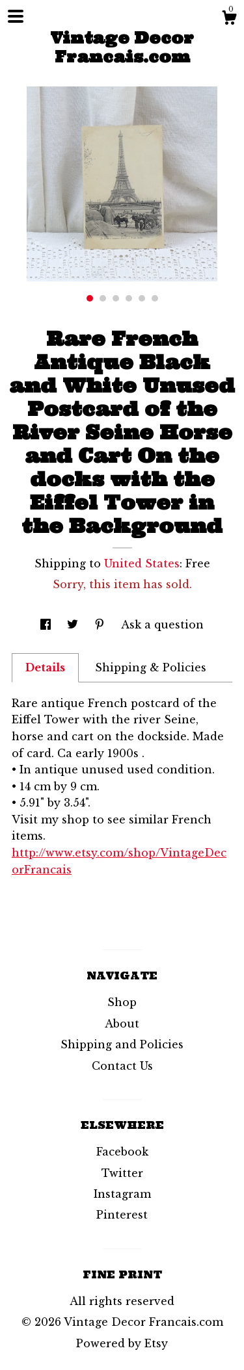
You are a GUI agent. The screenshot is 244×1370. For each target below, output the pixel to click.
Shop (122, 1002)
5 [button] (142, 298)
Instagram (122, 1193)
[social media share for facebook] (47, 624)
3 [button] (116, 298)
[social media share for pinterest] (101, 624)
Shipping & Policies (150, 667)
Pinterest (122, 1214)
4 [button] (129, 298)
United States (142, 563)
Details (45, 667)
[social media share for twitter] (74, 624)
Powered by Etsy (122, 1343)
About (122, 1023)
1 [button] (90, 298)
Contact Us (122, 1065)
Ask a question (162, 624)
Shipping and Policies (122, 1044)
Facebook (122, 1151)
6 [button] (155, 298)
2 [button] (103, 298)
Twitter (122, 1173)
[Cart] (229, 19)
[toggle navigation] (15, 16)
